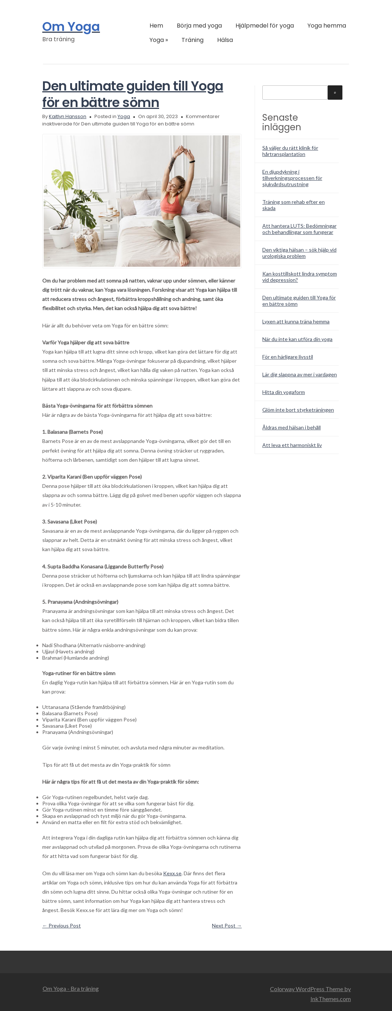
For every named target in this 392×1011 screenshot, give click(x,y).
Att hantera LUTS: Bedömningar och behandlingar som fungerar (299, 229)
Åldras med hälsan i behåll (291, 427)
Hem (156, 25)
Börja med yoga (199, 25)
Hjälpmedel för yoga (264, 25)
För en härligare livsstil (287, 357)
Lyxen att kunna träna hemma (296, 321)
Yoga (159, 40)
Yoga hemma (327, 25)
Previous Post (61, 925)
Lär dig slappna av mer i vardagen (299, 374)
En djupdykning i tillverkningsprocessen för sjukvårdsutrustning (292, 177)
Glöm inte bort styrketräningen (298, 410)
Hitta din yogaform (283, 392)
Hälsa (225, 40)
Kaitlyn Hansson (67, 116)
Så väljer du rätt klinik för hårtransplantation (290, 151)
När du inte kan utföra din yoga (297, 339)
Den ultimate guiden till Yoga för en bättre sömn (132, 94)
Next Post (227, 925)
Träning (192, 40)
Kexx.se (172, 873)
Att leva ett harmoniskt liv (292, 445)
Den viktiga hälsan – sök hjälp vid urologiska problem (299, 252)
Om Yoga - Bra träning (71, 988)
